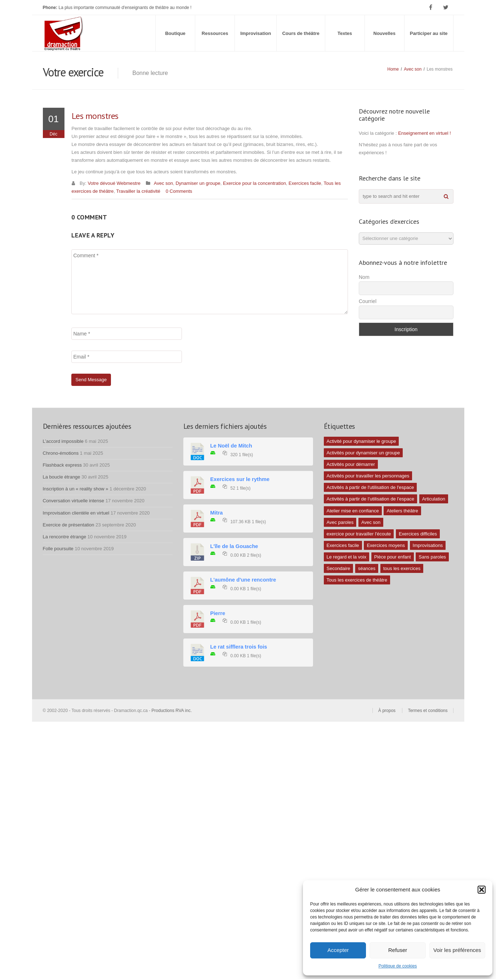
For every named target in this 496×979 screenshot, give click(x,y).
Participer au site (429, 33)
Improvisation (255, 33)
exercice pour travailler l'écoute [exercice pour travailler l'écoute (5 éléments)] (359, 534)
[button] (481, 889)
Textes (345, 33)
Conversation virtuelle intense (73, 500)
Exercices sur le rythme (240, 479)
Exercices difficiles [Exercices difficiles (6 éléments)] (418, 534)
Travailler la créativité (138, 191)
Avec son (412, 69)
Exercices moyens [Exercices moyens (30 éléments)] (386, 545)
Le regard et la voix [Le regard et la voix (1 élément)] (347, 557)
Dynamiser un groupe (197, 183)
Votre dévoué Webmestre (114, 183)
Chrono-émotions (61, 453)
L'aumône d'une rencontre (243, 580)
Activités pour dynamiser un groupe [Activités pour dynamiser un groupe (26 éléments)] (363, 452)
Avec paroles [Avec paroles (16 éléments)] (340, 522)
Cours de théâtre (300, 33)
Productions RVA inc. (172, 710)
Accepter (338, 950)
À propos (387, 710)
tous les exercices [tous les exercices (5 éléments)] (401, 568)
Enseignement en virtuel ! (424, 133)
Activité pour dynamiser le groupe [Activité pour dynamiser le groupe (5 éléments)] (361, 441)
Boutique (175, 33)
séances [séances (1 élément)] (366, 568)
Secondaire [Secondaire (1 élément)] (338, 568)
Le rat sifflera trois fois (238, 647)
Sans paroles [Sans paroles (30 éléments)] (432, 557)
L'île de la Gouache (234, 546)
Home (393, 69)
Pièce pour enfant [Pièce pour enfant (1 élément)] (392, 557)
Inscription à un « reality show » (75, 488)
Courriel (367, 301)
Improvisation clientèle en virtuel (76, 513)
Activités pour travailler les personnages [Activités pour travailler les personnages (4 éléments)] (368, 476)
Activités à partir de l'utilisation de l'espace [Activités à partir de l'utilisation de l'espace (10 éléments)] (370, 487)
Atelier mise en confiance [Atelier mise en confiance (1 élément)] (353, 510)
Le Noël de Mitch (231, 446)
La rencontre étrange (64, 536)
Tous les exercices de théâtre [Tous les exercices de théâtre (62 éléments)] (357, 580)
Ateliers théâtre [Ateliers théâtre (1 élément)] (402, 510)
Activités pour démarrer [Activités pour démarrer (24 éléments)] (351, 464)
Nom (364, 277)
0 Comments (179, 191)
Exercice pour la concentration (254, 183)
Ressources (215, 33)
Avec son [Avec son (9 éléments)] (370, 522)
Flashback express (62, 465)
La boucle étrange (61, 477)
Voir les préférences (457, 950)
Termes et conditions (427, 710)
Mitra (216, 513)
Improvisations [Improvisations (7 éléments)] (428, 545)
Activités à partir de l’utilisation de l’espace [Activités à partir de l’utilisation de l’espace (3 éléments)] (371, 499)
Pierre (217, 613)
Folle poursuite (58, 548)
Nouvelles (385, 33)
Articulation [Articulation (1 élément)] (433, 499)
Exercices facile (305, 183)
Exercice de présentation (68, 525)
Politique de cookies (398, 966)
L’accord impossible (63, 441)
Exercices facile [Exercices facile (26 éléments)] (343, 545)
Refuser (397, 950)
